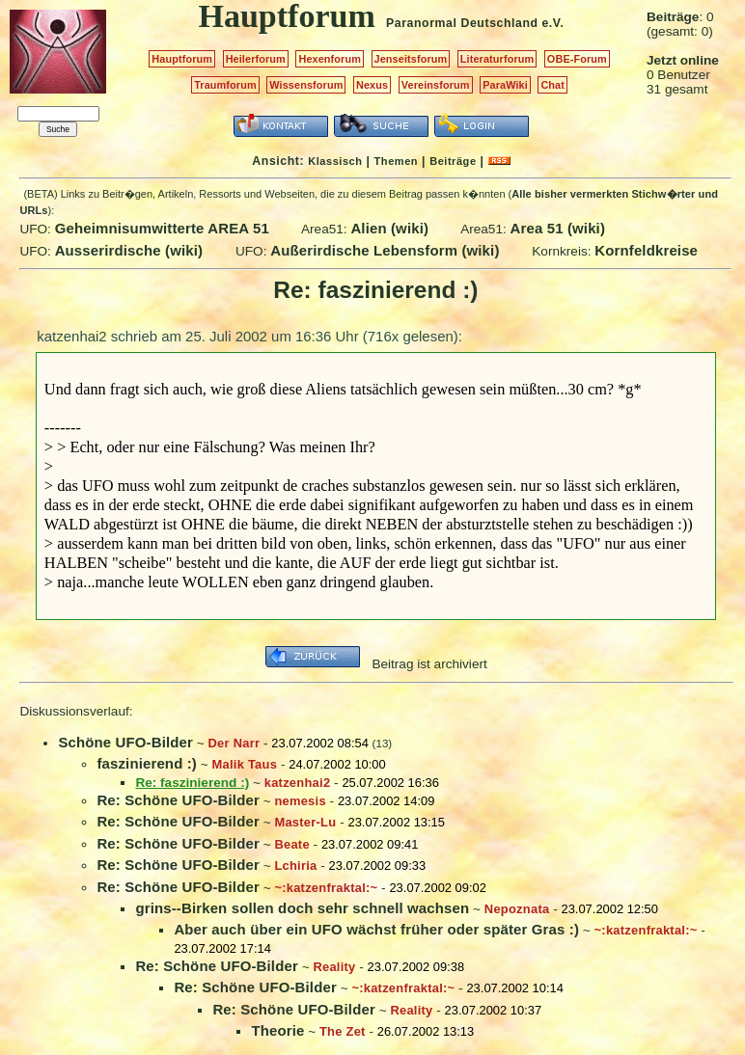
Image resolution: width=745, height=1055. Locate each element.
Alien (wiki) (389, 228)
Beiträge (452, 161)
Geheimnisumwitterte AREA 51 (162, 228)
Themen (396, 161)
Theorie (277, 1030)
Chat (552, 85)
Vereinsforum (435, 85)
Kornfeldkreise (646, 250)
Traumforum (225, 85)
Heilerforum (256, 59)
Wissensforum (306, 85)
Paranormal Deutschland (462, 23)
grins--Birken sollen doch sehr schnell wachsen (302, 908)
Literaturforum (497, 59)
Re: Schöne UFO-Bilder (178, 800)
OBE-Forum (577, 59)
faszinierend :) (147, 763)
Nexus (372, 85)
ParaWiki (505, 85)
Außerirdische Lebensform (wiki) (384, 250)
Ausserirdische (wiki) (129, 250)
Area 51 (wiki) (558, 228)
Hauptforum (182, 59)
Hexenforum (329, 59)
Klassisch (335, 161)
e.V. (552, 23)
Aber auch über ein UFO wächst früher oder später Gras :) (376, 929)
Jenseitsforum (411, 59)
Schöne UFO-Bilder (125, 742)
